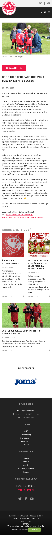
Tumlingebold (26, 441)
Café (26, 431)
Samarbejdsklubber (26, 469)
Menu (45, 12)
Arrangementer (26, 438)
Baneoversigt (26, 435)
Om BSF (26, 445)
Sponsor (26, 472)
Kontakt (26, 462)
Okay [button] (34, 530)
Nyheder (26, 465)
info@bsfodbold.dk (26, 411)
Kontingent (26, 458)
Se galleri (14, 68)
